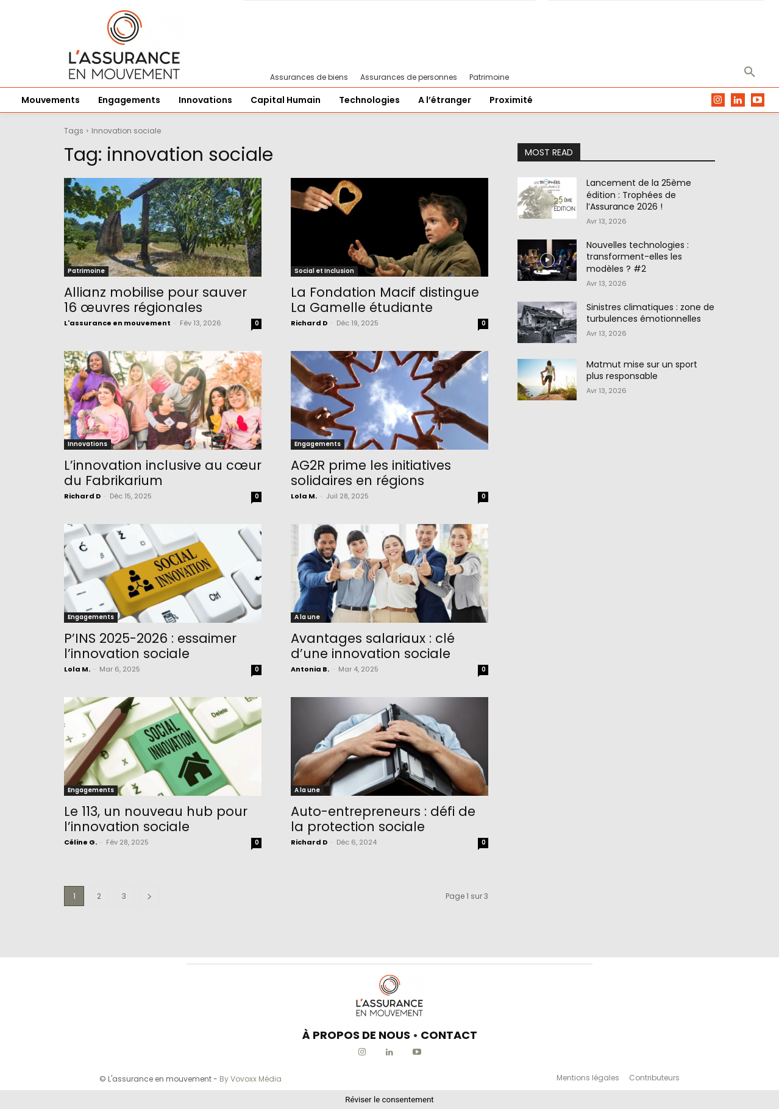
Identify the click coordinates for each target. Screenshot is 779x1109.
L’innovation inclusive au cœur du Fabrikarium (162, 472)
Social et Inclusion (324, 270)
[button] (749, 72)
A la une (307, 617)
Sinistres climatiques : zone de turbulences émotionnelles (650, 313)
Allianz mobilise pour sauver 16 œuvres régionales (155, 299)
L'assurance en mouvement (117, 323)
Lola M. (304, 496)
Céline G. (80, 842)
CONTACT (449, 1035)
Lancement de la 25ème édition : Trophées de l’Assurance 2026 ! (638, 195)
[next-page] (149, 896)
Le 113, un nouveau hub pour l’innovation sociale (155, 819)
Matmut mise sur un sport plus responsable (641, 370)
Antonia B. (310, 669)
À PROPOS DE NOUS (356, 1035)
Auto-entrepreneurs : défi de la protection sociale (383, 819)
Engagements (317, 443)
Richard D (309, 323)
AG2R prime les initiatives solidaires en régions (371, 472)
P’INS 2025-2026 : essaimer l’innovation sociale (150, 645)
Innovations (87, 443)
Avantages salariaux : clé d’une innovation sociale (373, 645)
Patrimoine (86, 270)
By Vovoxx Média (250, 1079)
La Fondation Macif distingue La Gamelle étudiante (385, 299)
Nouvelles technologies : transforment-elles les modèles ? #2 (637, 257)
